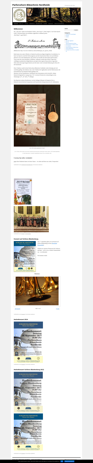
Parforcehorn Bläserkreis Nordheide (31, 5)
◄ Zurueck (17, 308)
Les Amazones (68, 45)
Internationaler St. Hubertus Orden (72, 44)
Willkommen (18, 29)
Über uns (21, 23)
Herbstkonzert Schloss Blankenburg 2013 (29, 369)
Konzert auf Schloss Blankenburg (26, 239)
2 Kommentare (28, 233)
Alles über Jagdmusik (69, 40)
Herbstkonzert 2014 (21, 319)
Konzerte (23, 314)
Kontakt (45, 23)
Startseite (16, 23)
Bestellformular (39, 23)
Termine (26, 23)
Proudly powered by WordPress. (71, 459)
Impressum (50, 23)
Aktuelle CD (32, 23)
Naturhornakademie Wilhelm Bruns (72, 47)
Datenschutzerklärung (59, 23)
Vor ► (57, 308)
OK (61, 461)
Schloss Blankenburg (69, 48)
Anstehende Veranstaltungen (26, 164)
